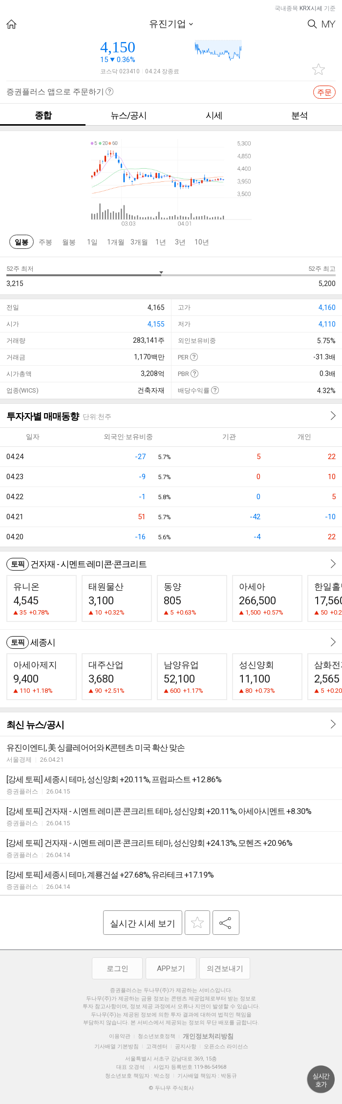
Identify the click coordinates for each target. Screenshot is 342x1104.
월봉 (69, 242)
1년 (160, 242)
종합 (43, 115)
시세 (214, 115)
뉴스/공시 (128, 115)
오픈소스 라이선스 (226, 1046)
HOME (11, 24)
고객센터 (157, 1046)
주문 (324, 92)
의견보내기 (225, 968)
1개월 (116, 242)
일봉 (21, 242)
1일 (92, 242)
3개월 (139, 242)
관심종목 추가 (318, 69)
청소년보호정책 (156, 1036)
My (329, 24)
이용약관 (119, 1036)
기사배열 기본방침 (116, 1046)
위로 (321, 1079)
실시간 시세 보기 (142, 923)
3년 (180, 242)
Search (312, 24)
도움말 (194, 357)
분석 (299, 115)
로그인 (117, 968)
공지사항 (185, 1046)
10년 (201, 242)
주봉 (45, 242)
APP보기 (171, 968)
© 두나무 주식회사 (171, 1088)
